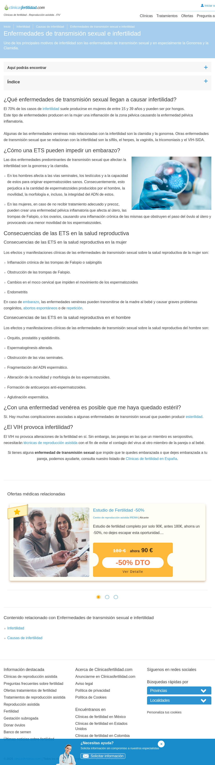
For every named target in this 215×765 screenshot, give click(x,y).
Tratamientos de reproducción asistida (34, 697)
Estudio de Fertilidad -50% (118, 510)
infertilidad (51, 109)
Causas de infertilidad (50, 26)
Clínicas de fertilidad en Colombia (102, 736)
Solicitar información (102, 756)
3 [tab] (115, 596)
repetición (74, 308)
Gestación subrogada (21, 718)
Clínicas (146, 16)
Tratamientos (167, 16)
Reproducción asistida (21, 704)
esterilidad (194, 417)
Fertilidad (11, 711)
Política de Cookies (90, 697)
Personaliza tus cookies (164, 712)
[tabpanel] (107, 542)
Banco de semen (17, 732)
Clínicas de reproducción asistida (30, 676)
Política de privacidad (92, 690)
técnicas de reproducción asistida (50, 443)
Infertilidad (23, 26)
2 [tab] (106, 596)
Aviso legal (84, 684)
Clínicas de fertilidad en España (151, 459)
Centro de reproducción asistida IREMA (115, 517)
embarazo (31, 302)
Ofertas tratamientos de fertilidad (30, 690)
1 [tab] (97, 596)
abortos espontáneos (40, 308)
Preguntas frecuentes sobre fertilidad (33, 684)
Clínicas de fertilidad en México (100, 717)
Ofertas (187, 16)
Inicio (7, 26)
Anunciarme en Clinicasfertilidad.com (105, 676)
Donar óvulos (14, 725)
